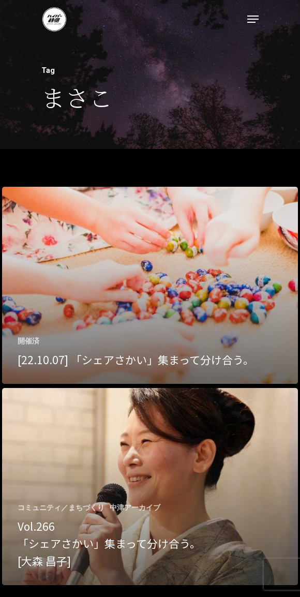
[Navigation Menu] (253, 19)
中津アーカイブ (135, 507)
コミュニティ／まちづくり (61, 507)
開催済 (28, 341)
